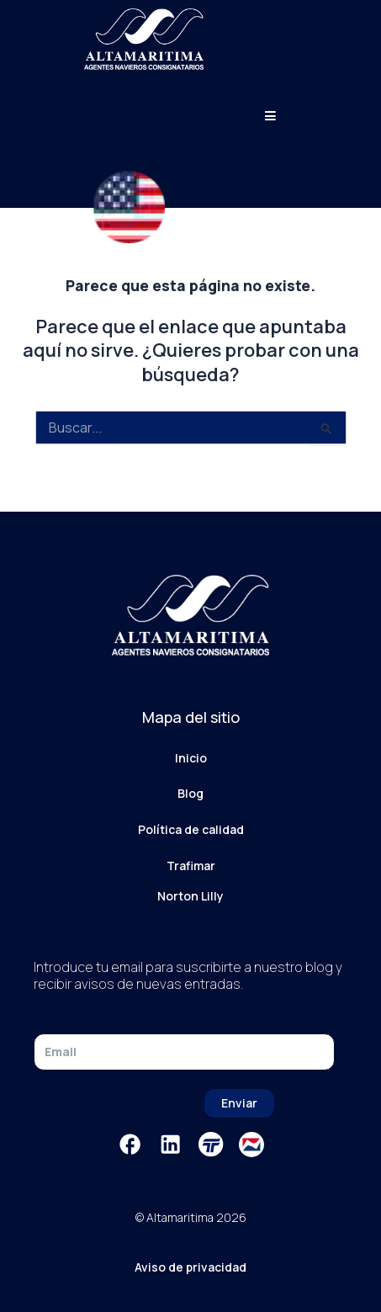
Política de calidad (191, 829)
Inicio (191, 758)
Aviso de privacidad (190, 1267)
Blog (190, 793)
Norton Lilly (190, 896)
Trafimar (191, 866)
